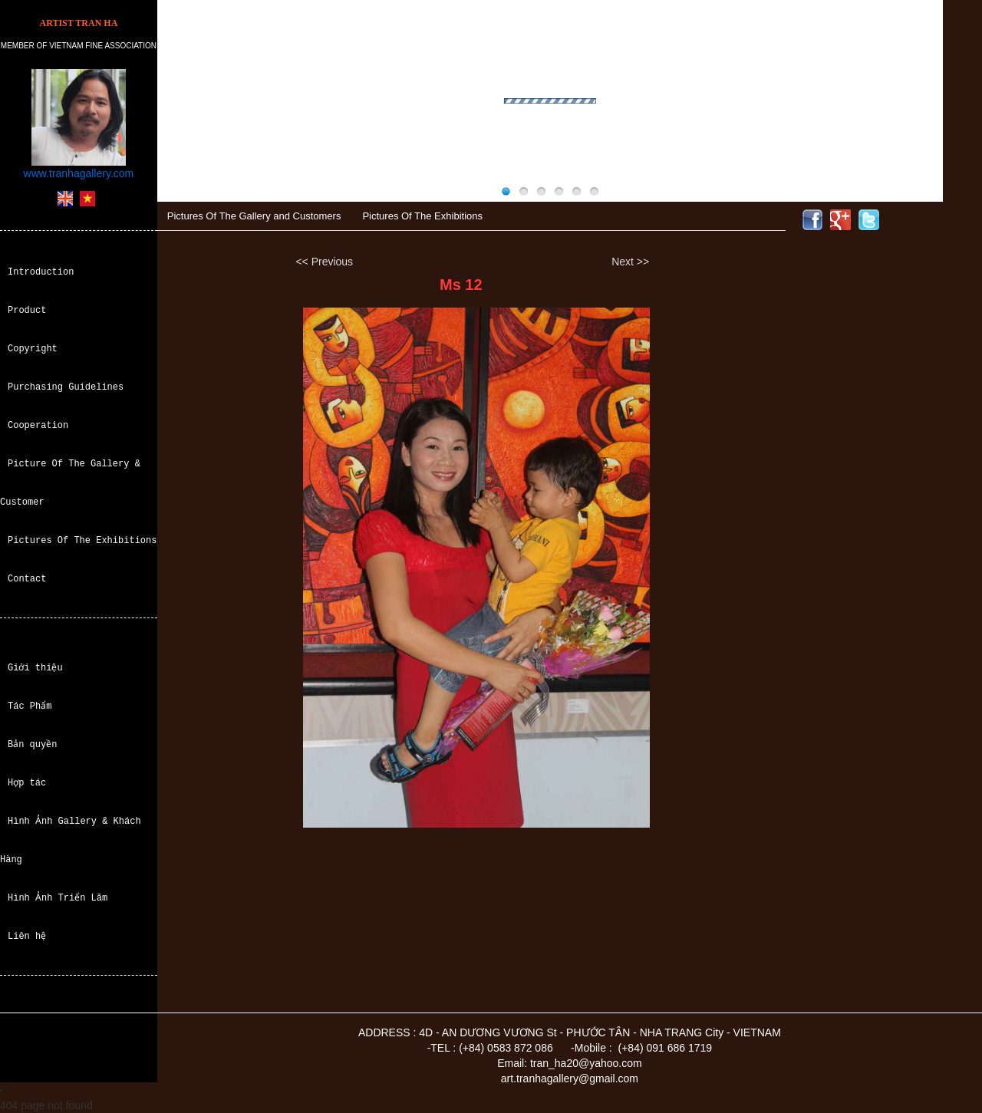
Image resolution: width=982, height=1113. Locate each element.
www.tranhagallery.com (79, 173)
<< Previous (324, 261)
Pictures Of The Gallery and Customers (254, 216)
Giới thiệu (35, 667)
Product (27, 310)
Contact (27, 578)
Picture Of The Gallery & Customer (70, 483)
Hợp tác (27, 782)
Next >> (630, 261)
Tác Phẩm (30, 706)
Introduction (41, 271)
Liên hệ (27, 936)
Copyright (33, 348)
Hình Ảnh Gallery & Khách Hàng (70, 840)
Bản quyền (33, 744)
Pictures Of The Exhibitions (82, 540)
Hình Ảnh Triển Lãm (57, 897)
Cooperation (38, 425)
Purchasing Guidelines (66, 387)
